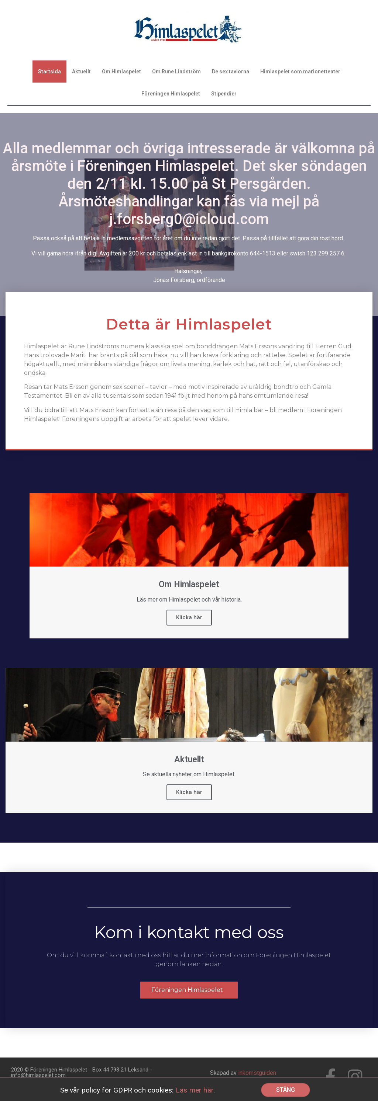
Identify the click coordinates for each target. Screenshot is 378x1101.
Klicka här (189, 617)
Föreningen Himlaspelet (170, 94)
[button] (189, 990)
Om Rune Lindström (176, 71)
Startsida (49, 71)
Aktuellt (81, 71)
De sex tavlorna (230, 71)
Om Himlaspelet (121, 71)
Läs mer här (194, 1092)
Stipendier (224, 94)
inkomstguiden (257, 1072)
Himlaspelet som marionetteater (300, 71)
